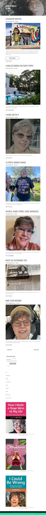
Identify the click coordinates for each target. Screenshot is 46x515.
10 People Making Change (16, 162)
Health (7, 385)
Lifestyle (10, 61)
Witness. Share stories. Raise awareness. (22, 211)
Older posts (9, 349)
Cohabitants (8, 375)
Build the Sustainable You (16, 260)
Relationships (11, 110)
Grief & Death (8, 381)
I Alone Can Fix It (12, 114)
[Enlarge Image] (38, 25)
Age (6, 372)
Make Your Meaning (13, 300)
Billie (17, 21)
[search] (39, 8)
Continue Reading (12, 58)
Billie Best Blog (11, 7)
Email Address (9, 359)
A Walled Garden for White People (20, 65)
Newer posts (36, 349)
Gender (7, 378)
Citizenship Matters (14, 18)
